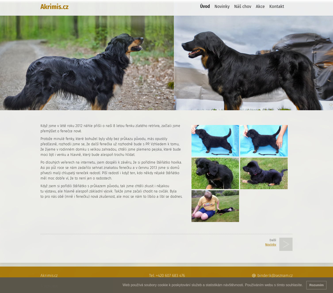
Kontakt (276, 6)
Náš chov (242, 6)
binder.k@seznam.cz (275, 275)
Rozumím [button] (316, 285)
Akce (260, 6)
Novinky (222, 6)
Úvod (205, 6)
